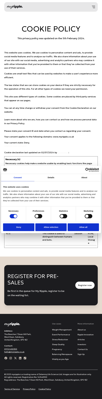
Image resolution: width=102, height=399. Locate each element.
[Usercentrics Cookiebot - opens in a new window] (87, 170)
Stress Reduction (60, 339)
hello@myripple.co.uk (14, 352)
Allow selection (51, 227)
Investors (82, 344)
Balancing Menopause (62, 354)
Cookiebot (63, 152)
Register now (85, 285)
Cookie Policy (45, 389)
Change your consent (15, 145)
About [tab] (84, 177)
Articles (81, 339)
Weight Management (62, 329)
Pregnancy (57, 349)
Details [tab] (51, 177)
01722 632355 (10, 349)
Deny (18, 227)
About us (82, 329)
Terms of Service (12, 389)
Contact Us (83, 349)
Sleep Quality (58, 344)
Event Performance (61, 334)
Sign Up (81, 354)
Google (28, 233)
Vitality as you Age (60, 359)
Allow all (83, 227)
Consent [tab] (18, 177)
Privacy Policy (29, 389)
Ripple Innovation (86, 334)
